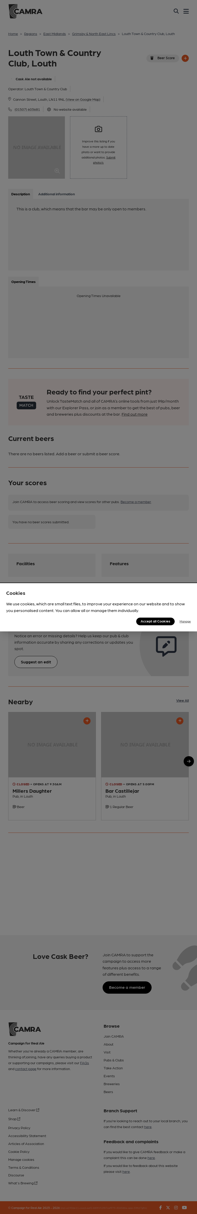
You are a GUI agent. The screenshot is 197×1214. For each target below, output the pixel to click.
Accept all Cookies (155, 621)
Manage (185, 621)
